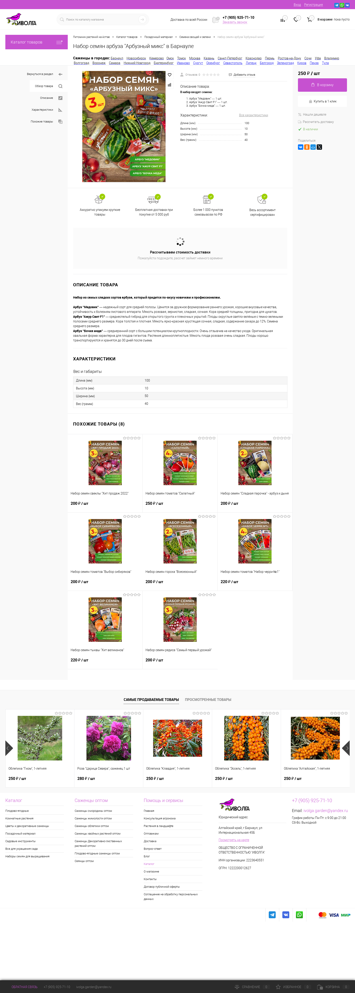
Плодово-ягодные (17, 810)
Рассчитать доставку (316, 122)
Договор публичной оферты (162, 886)
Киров (301, 63)
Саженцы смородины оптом (93, 810)
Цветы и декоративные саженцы (27, 826)
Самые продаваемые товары (151, 699)
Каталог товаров (36, 42)
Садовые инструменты (20, 841)
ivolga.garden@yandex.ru (326, 810)
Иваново (183, 63)
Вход (297, 4)
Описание (51, 98)
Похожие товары (46, 122)
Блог (147, 856)
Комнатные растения (19, 818)
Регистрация (313, 4)
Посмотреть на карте (234, 840)
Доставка (150, 841)
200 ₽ (105, 506)
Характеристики (47, 110)
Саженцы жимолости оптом (93, 818)
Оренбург (213, 63)
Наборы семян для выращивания (27, 856)
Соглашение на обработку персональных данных (171, 897)
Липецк (251, 63)
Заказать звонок (235, 22)
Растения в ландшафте (158, 826)
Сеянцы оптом (84, 861)
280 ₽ (86, 778)
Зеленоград (285, 63)
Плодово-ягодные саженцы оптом (97, 853)
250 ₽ (180, 506)
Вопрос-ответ (153, 848)
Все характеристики (253, 115)
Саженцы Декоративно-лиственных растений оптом (98, 843)
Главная (149, 810)
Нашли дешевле (312, 114)
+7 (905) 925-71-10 (57, 987)
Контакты (150, 879)
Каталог (149, 864)
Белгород (267, 63)
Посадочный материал (20, 833)
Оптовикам (151, 833)
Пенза (314, 63)
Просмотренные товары (208, 699)
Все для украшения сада (21, 848)
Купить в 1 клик (323, 101)
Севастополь (232, 63)
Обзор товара (48, 86)
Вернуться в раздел (44, 74)
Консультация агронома (160, 818)
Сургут (198, 63)
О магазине (151, 871)
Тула (325, 63)
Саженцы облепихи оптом (92, 826)
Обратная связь (21, 987)
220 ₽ (255, 584)
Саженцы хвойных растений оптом (98, 833)
